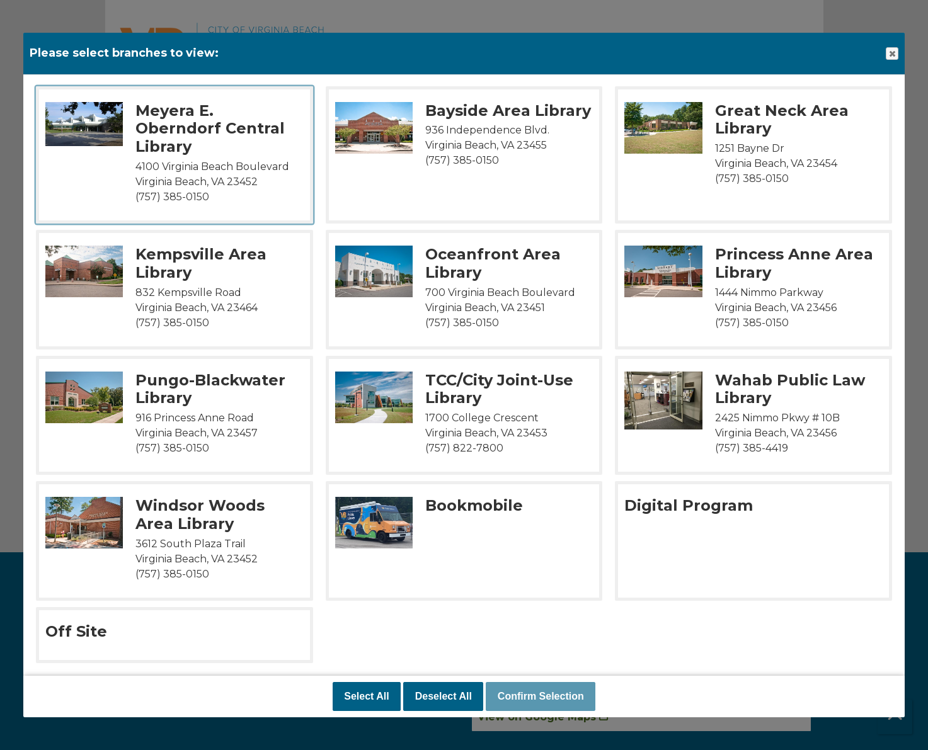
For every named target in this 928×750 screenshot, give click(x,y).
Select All (366, 696)
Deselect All (443, 696)
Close (891, 53)
